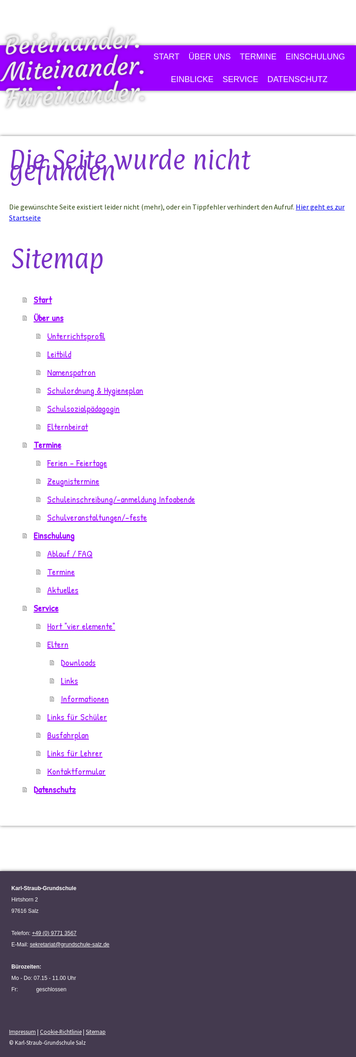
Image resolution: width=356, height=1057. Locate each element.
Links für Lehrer (74, 753)
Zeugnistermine (73, 481)
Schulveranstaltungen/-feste (97, 517)
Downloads (78, 662)
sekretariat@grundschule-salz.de (70, 944)
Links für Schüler (77, 717)
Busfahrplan (68, 735)
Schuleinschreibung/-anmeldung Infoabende (121, 499)
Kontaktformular (76, 771)
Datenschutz (298, 79)
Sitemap (96, 1031)
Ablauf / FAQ (70, 553)
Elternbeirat (67, 426)
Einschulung (315, 56)
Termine (258, 56)
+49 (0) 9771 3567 (54, 933)
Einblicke (192, 79)
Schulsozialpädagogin (83, 408)
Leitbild (59, 354)
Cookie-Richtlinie (61, 1031)
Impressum (22, 1031)
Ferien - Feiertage (77, 463)
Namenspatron (71, 372)
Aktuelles (62, 590)
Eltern (57, 644)
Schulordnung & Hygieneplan (95, 390)
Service (240, 79)
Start (166, 56)
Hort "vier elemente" (81, 626)
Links (69, 680)
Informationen (85, 698)
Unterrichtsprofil (76, 336)
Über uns (210, 56)
